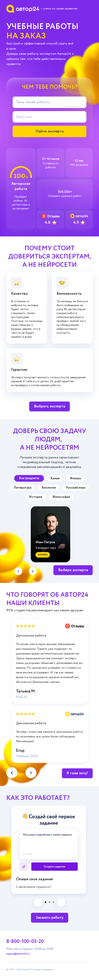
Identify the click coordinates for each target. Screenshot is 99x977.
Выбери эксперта (73, 570)
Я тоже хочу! (77, 773)
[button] (33, 571)
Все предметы (29, 478)
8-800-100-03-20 (25, 941)
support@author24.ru (18, 954)
